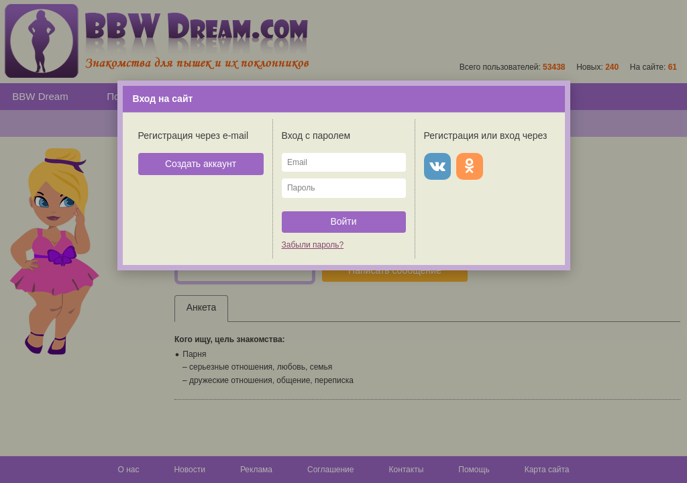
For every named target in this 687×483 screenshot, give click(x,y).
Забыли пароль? (313, 245)
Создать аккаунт (200, 163)
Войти (343, 221)
